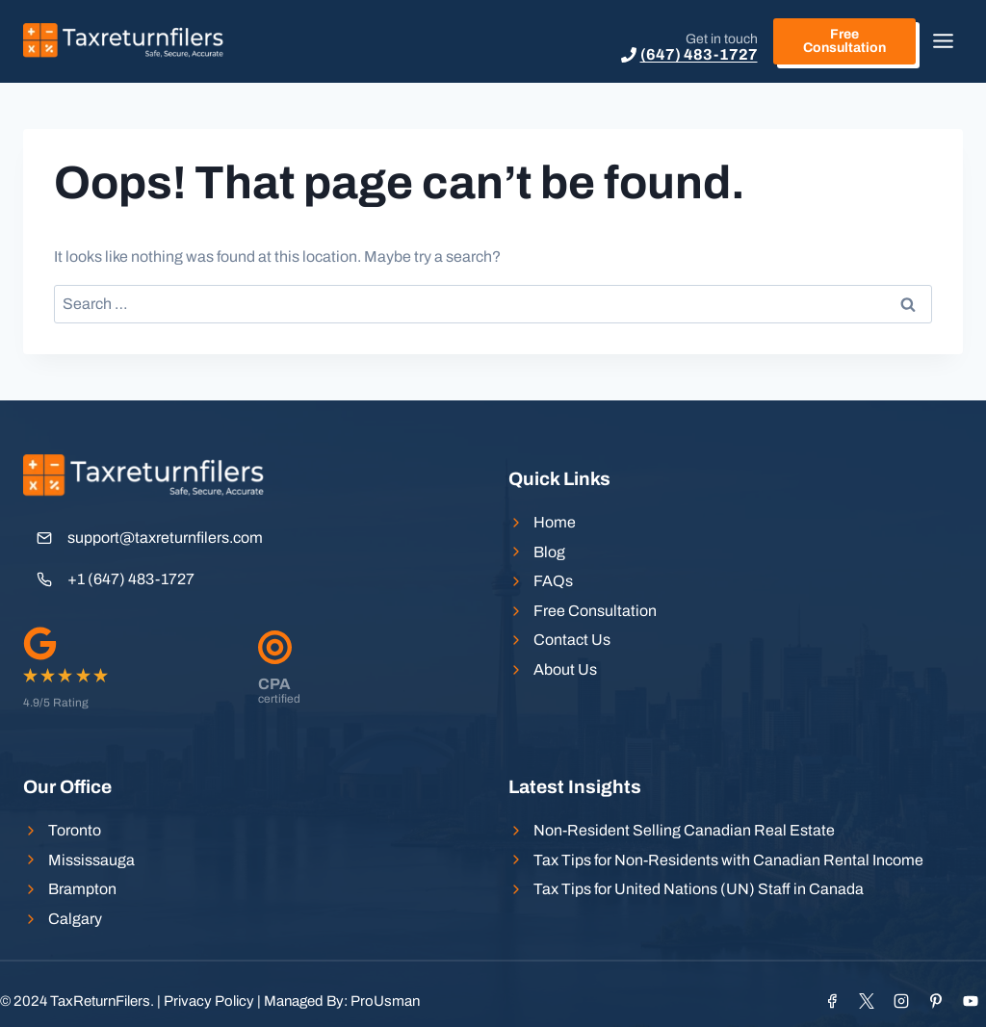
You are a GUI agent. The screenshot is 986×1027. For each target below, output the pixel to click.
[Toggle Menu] (943, 41)
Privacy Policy (209, 1001)
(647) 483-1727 (699, 54)
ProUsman (385, 1001)
